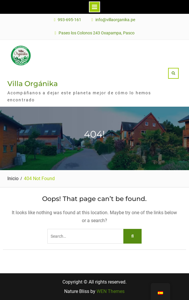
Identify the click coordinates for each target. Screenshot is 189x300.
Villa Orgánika (32, 83)
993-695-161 (69, 19)
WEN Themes (111, 291)
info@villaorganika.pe (115, 19)
